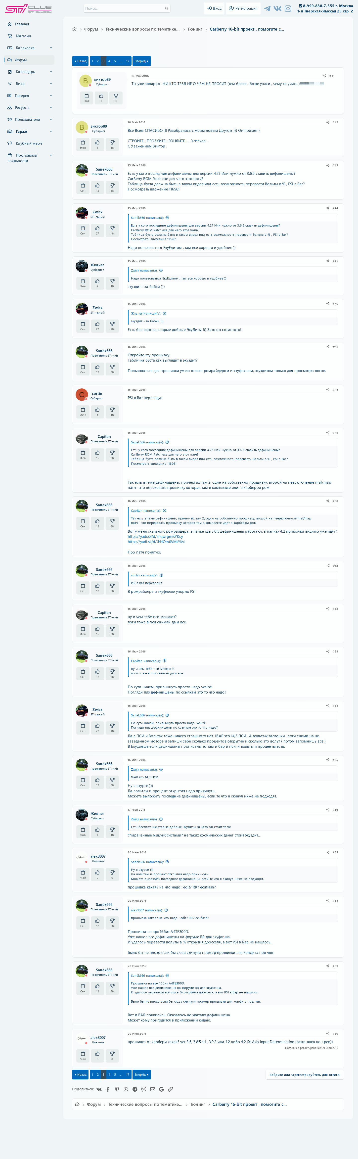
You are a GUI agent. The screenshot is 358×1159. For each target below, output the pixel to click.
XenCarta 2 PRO (159, 1141)
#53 (335, 651)
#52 (335, 608)
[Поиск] (127, 8)
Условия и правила (167, 1126)
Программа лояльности (22, 158)
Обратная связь (135, 1126)
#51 (335, 565)
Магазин (23, 35)
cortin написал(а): (144, 575)
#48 (335, 389)
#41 (331, 76)
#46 (335, 304)
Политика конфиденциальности (212, 1126)
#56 (335, 809)
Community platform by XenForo (179, 1133)
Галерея (22, 95)
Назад (82, 61)
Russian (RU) (106, 1126)
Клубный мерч (29, 143)
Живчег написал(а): (146, 313)
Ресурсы (22, 107)
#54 (335, 705)
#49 (335, 432)
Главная (22, 23)
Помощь (250, 1126)
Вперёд (140, 61)
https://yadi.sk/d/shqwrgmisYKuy (155, 536)
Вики (20, 83)
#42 (335, 122)
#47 (335, 347)
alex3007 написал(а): (147, 910)
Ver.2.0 (83, 1126)
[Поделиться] (324, 76)
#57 (335, 852)
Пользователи (27, 119)
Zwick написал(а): (144, 270)
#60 (335, 1033)
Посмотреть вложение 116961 (154, 188)
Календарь (25, 71)
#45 (335, 261)
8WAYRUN (201, 1141)
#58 (335, 900)
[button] (50, 48)
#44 (335, 208)
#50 (335, 501)
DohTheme (192, 1152)
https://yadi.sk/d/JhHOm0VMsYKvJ (156, 541)
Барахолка (25, 47)
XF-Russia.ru (23, 1137)
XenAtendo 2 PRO (159, 1144)
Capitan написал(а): (146, 510)
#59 (335, 966)
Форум (21, 59)
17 (127, 61)
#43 (335, 165)
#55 (335, 760)
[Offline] (90, 85)
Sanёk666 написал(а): (147, 217)
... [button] (121, 61)
